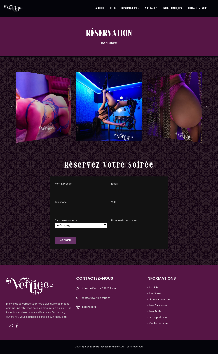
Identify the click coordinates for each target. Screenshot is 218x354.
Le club (153, 288)
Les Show (155, 294)
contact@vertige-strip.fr (96, 299)
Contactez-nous (158, 324)
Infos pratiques (158, 318)
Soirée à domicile (159, 300)
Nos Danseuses (158, 306)
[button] (103, 143)
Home (103, 43)
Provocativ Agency (109, 347)
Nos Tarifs (155, 312)
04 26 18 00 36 (89, 309)
